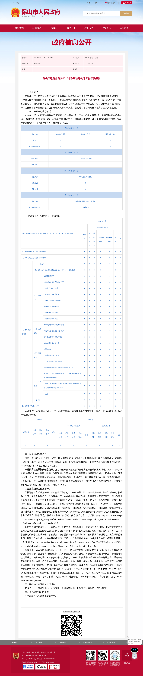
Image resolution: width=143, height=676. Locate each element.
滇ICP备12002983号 (28, 659)
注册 (12, 3)
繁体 (97, 3)
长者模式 (128, 3)
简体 (88, 3)
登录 (17, 3)
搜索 (126, 13)
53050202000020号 (49, 659)
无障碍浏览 (111, 3)
